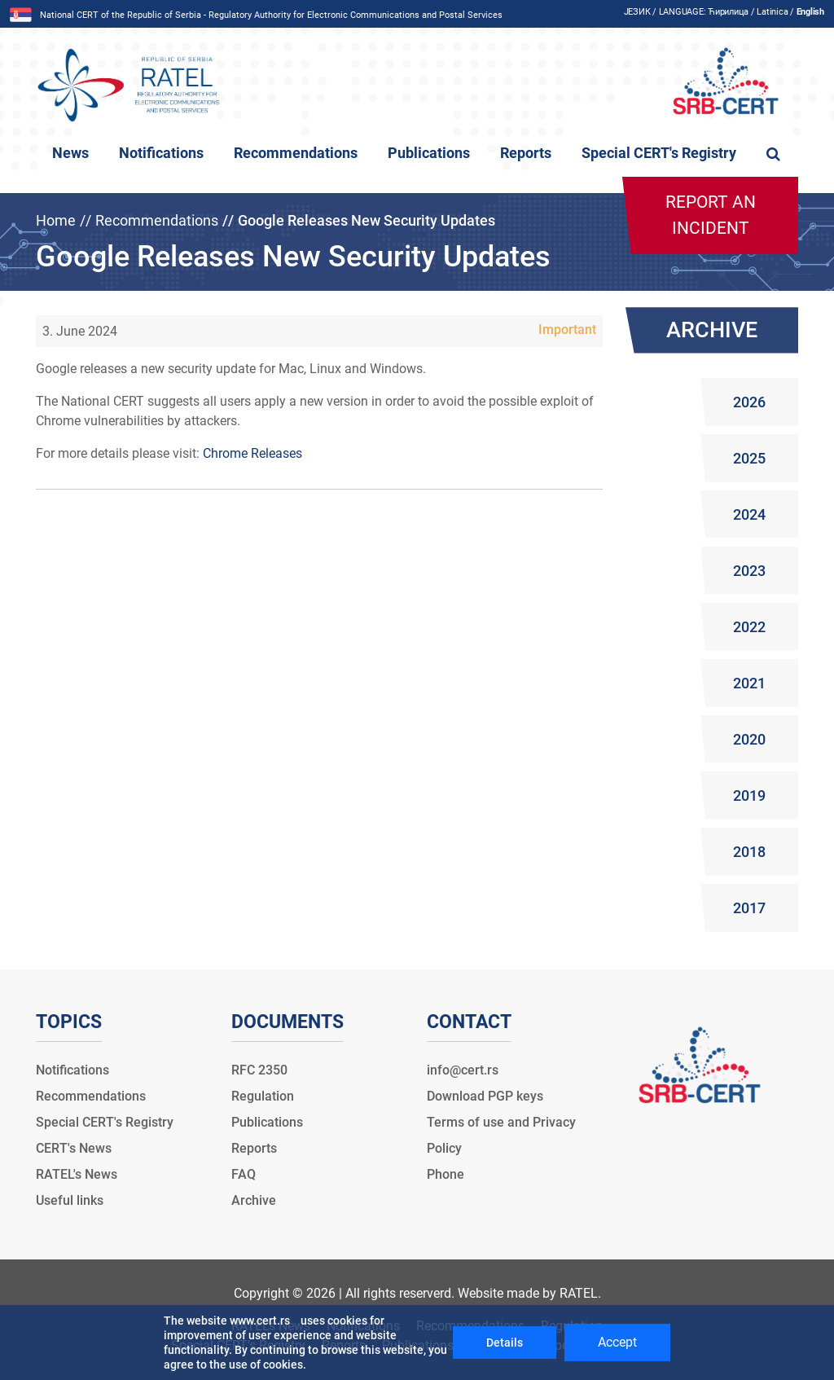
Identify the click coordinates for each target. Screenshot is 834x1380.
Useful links (69, 1200)
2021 (749, 683)
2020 (749, 739)
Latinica (772, 12)
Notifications (161, 153)
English (810, 12)
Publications (429, 153)
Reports (525, 153)
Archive (253, 1200)
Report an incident (710, 215)
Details (504, 1342)
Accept (617, 1342)
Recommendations (296, 153)
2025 (749, 458)
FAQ (243, 1174)
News (70, 153)
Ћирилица (728, 12)
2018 (749, 851)
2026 (749, 402)
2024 (749, 514)
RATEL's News (76, 1174)
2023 (749, 570)
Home (56, 220)
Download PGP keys (485, 1096)
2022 (749, 626)
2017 (749, 907)
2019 (749, 795)
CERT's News (74, 1148)
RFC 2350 (259, 1070)
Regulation (262, 1096)
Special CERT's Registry (659, 153)
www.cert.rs (260, 1320)
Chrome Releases (252, 453)
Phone (445, 1174)
